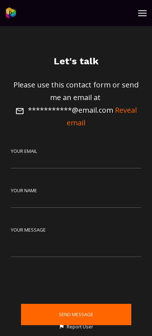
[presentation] (76, 282)
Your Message (28, 230)
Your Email (24, 151)
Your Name (24, 190)
